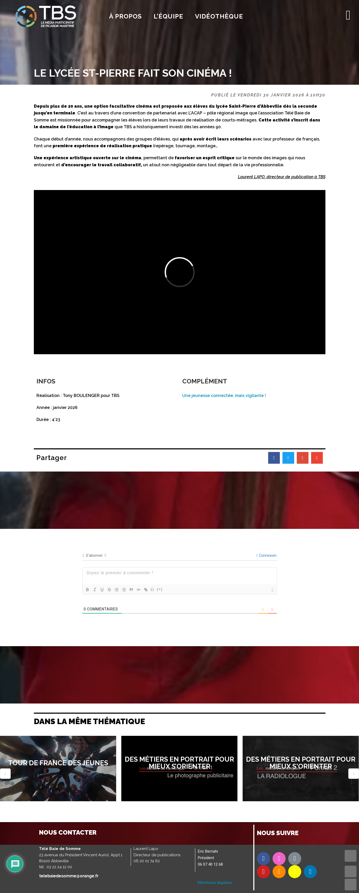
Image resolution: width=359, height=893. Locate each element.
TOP (350, 856)
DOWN (350, 884)
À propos (125, 16)
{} (152, 589)
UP (350, 871)
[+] (160, 589)
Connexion (266, 555)
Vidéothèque (219, 16)
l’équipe (168, 16)
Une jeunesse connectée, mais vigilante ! (224, 395)
